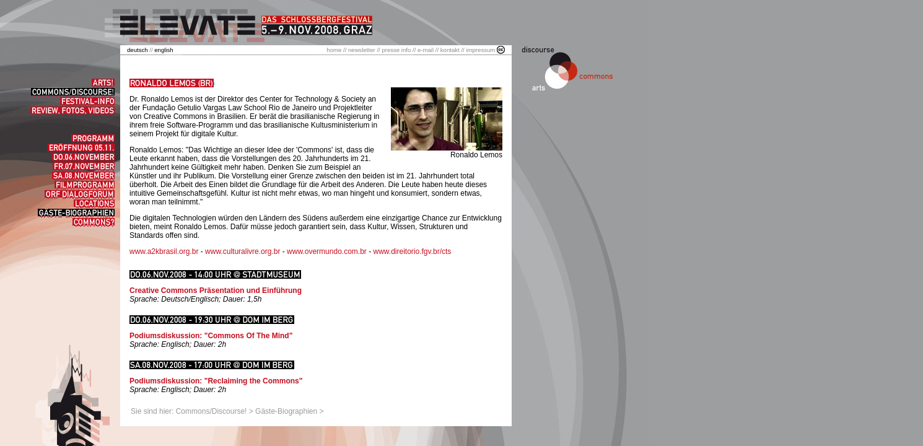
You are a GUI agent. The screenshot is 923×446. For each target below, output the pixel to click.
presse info (396, 49)
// (140, 49)
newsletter (361, 49)
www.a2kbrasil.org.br (163, 251)
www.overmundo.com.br (327, 251)
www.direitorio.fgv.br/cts (412, 251)
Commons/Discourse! (211, 411)
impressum (480, 49)
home (333, 49)
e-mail (426, 49)
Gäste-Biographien (286, 411)
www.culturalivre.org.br (242, 251)
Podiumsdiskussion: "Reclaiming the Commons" (215, 381)
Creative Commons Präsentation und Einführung (215, 290)
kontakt (450, 49)
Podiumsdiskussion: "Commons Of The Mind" (210, 335)
